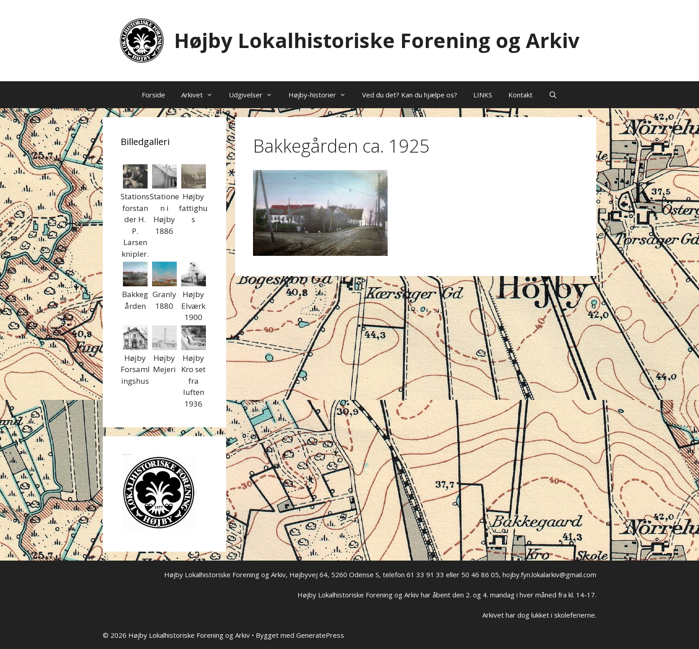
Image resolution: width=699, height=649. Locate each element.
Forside (153, 94)
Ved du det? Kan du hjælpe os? (409, 94)
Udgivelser (254, 94)
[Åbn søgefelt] (553, 94)
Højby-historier (321, 94)
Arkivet (201, 94)
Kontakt (520, 94)
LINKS (482, 94)
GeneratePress (320, 635)
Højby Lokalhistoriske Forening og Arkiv (377, 40)
